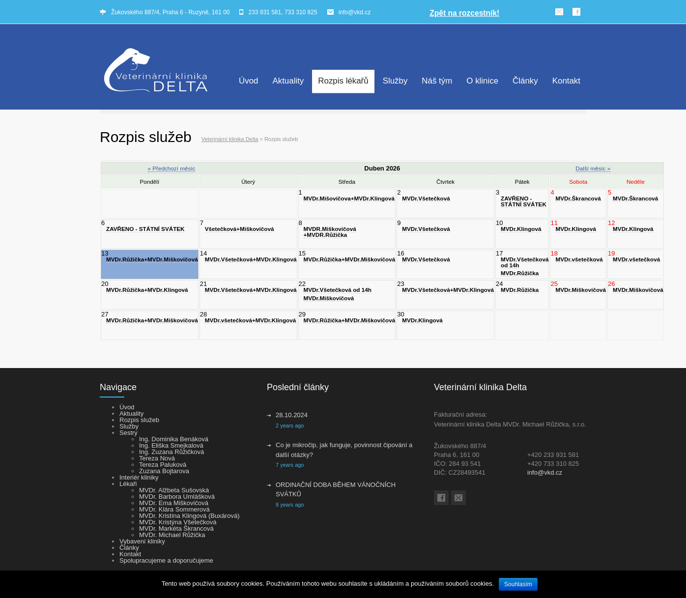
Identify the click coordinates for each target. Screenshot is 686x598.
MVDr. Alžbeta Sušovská (174, 490)
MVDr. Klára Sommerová (174, 509)
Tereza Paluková (162, 464)
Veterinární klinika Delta (229, 139)
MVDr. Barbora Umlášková (177, 496)
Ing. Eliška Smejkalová (171, 445)
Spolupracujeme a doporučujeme (166, 560)
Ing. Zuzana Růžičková (171, 452)
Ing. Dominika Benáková (173, 439)
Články (525, 80)
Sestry (128, 432)
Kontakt (566, 80)
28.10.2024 (292, 415)
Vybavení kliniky (142, 541)
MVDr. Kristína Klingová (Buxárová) (189, 515)
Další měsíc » (592, 168)
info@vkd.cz (355, 12)
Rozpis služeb (139, 420)
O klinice (482, 80)
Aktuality (288, 80)
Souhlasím (518, 584)
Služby (395, 80)
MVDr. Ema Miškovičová (173, 503)
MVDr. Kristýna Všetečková (178, 522)
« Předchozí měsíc (172, 168)
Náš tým (437, 80)
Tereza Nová (157, 458)
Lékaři (128, 483)
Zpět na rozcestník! (464, 13)
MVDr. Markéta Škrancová (176, 528)
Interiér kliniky (138, 477)
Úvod (248, 80)
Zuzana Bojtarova (164, 471)
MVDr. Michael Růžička (172, 535)
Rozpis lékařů (343, 80)
